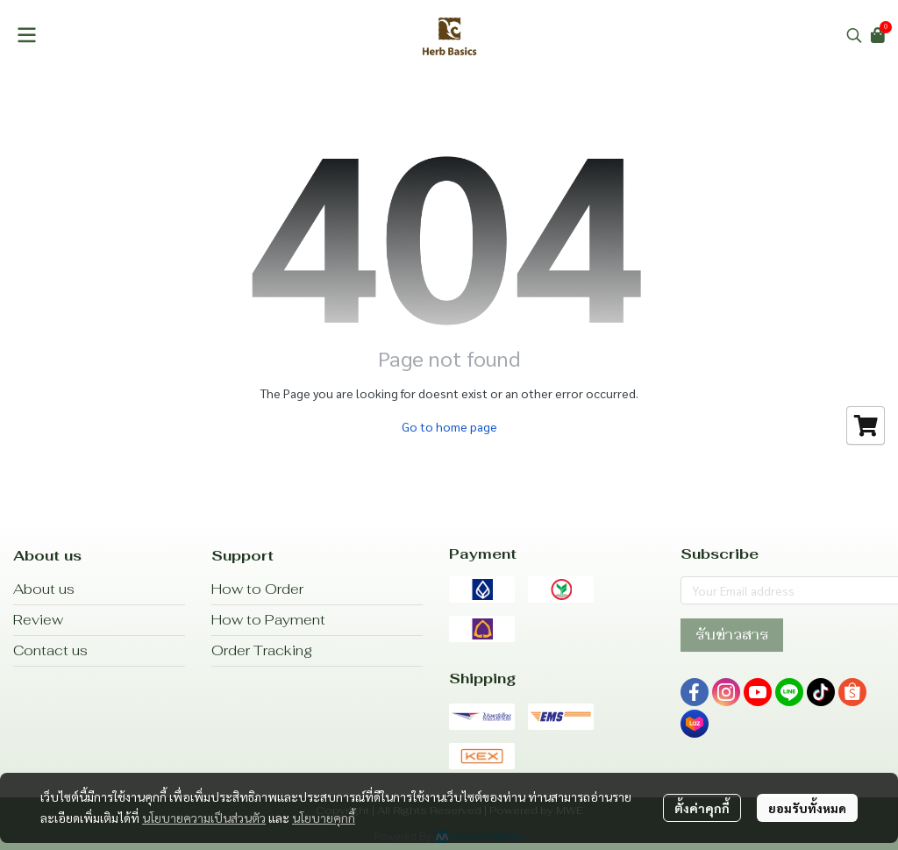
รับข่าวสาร (731, 634)
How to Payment (268, 620)
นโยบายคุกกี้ (323, 817)
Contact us (50, 650)
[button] (854, 35)
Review (38, 620)
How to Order (257, 589)
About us (44, 589)
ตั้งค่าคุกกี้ (702, 808)
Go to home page (449, 426)
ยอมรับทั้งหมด (807, 808)
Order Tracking (261, 650)
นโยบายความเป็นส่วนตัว (204, 817)
